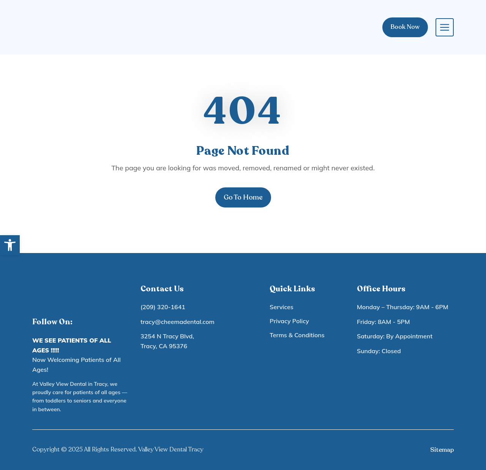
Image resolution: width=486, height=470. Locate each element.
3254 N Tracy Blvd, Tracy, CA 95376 (167, 341)
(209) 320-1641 (162, 307)
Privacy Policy (289, 321)
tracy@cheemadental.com (177, 321)
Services (281, 307)
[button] (10, 245)
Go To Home (243, 197)
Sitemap (442, 450)
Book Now (405, 27)
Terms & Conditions (297, 335)
